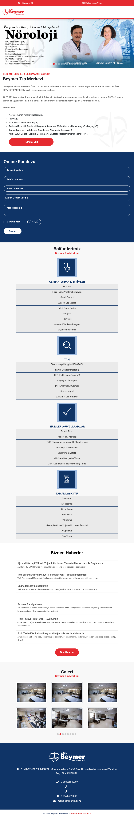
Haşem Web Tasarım (81, 813)
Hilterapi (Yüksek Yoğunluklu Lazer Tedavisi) (67, 525)
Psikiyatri (67, 313)
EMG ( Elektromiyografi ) (67, 369)
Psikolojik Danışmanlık (67, 447)
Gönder (12, 231)
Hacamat (67, 498)
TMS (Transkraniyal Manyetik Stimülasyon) (67, 442)
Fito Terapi (67, 536)
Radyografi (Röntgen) (67, 380)
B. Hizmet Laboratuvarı (67, 396)
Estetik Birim (67, 431)
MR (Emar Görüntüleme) (67, 386)
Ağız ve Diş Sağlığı (67, 302)
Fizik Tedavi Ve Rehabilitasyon (67, 292)
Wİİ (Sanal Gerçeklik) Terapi (67, 458)
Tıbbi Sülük (67, 514)
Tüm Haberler (67, 652)
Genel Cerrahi (67, 297)
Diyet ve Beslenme (67, 329)
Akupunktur (67, 530)
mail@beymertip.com (69, 800)
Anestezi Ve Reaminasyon (67, 324)
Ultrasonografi (67, 391)
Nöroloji (67, 286)
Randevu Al (25, 3)
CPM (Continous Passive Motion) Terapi (67, 463)
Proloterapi (67, 520)
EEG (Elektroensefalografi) (67, 375)
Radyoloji (67, 319)
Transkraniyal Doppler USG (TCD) (67, 364)
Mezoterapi (67, 503)
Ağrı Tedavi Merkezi (67, 436)
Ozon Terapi (67, 509)
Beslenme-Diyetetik (67, 453)
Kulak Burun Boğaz (67, 308)
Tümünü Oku (31, 142)
